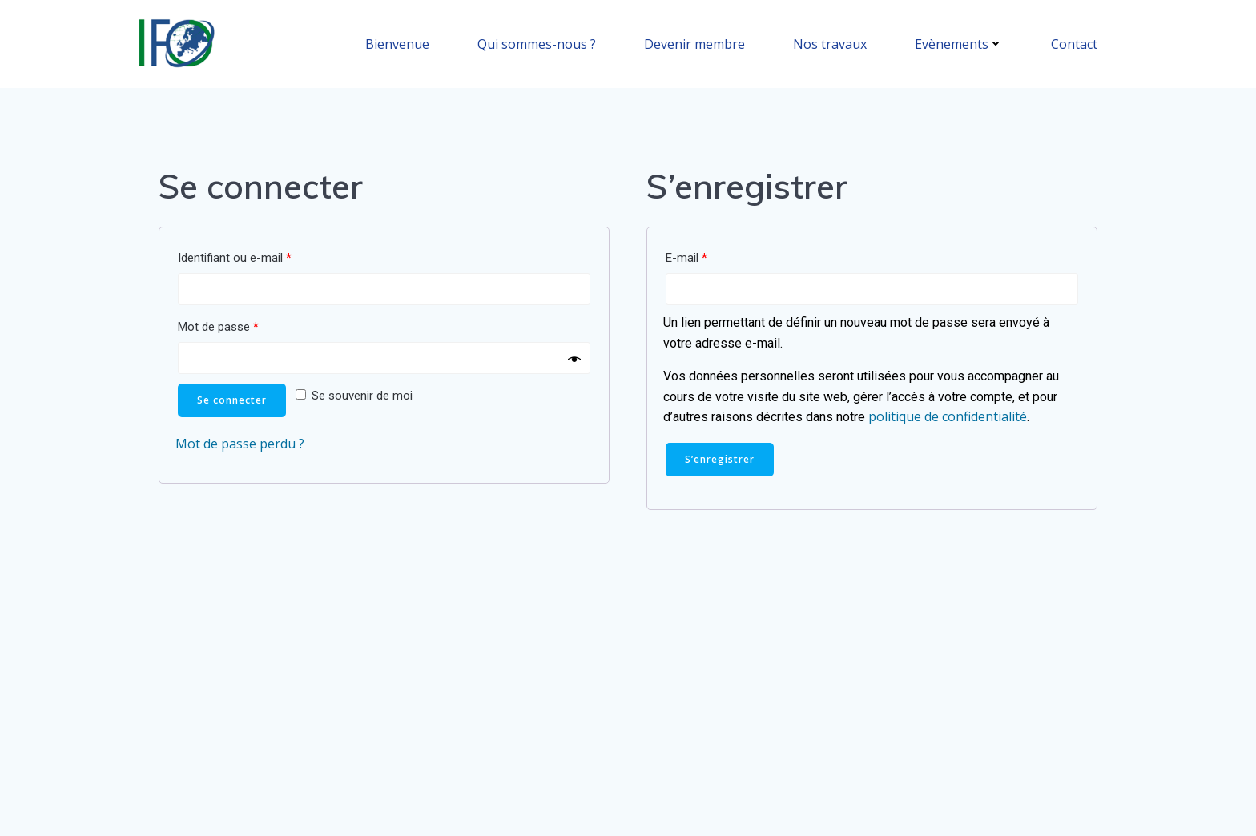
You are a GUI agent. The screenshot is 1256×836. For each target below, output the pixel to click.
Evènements (959, 44)
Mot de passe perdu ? (239, 443)
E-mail (686, 258)
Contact (1074, 44)
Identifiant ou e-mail (235, 258)
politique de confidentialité (947, 416)
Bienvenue (397, 44)
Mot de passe (218, 327)
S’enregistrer (720, 459)
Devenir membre (694, 44)
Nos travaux (830, 44)
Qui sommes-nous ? (536, 44)
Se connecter (232, 400)
